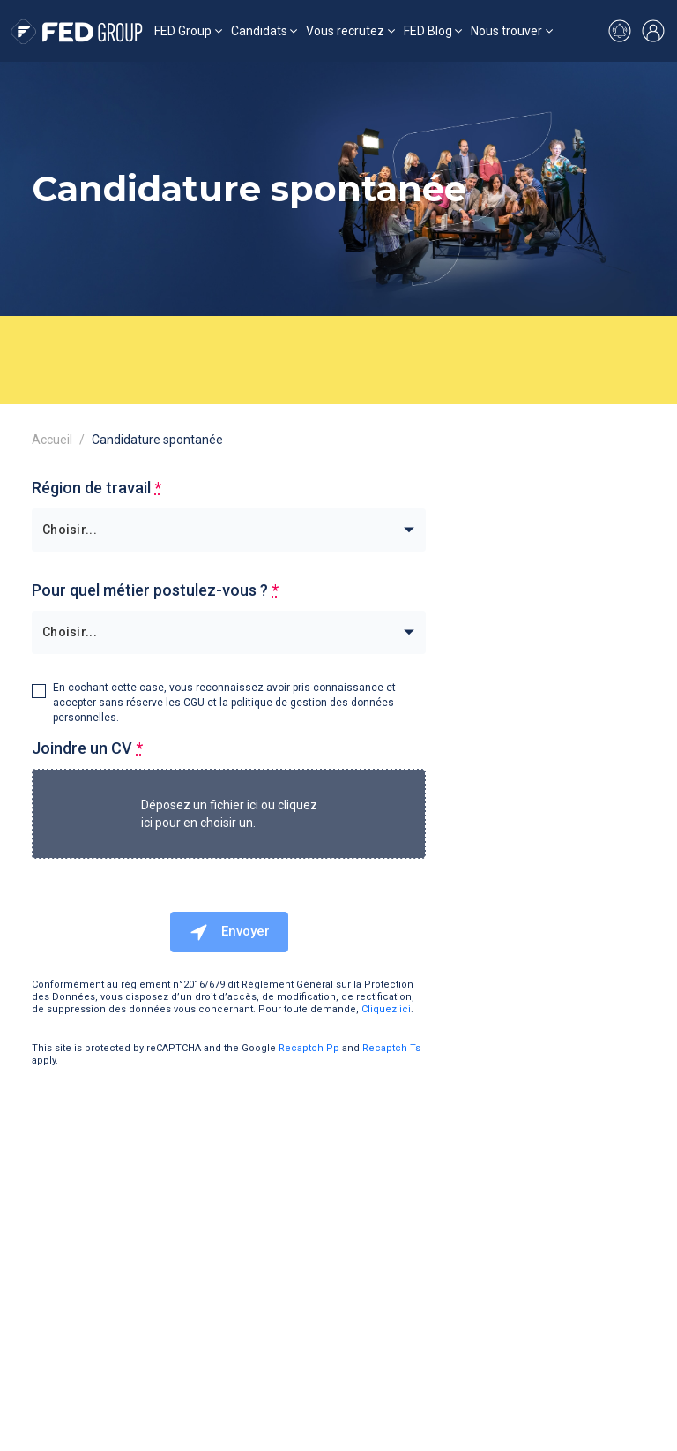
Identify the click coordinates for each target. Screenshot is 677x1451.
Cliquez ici (386, 1009)
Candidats (259, 31)
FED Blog (428, 31)
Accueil (52, 439)
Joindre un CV (87, 748)
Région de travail (96, 487)
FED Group (183, 31)
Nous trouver (506, 31)
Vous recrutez (345, 31)
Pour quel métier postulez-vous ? (155, 590)
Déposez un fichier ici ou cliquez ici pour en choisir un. (229, 814)
